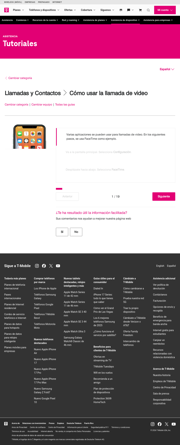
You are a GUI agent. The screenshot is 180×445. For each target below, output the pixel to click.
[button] (22, 20)
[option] (115, 137)
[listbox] (115, 154)
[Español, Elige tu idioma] (167, 69)
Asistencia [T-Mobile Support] (10, 36)
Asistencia (7, 20)
